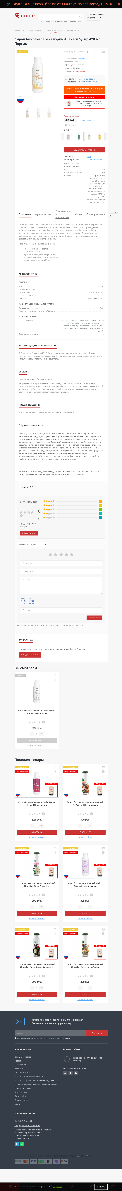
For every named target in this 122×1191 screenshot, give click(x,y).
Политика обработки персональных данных (35, 1080)
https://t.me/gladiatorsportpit (76, 1073)
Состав (78, 214)
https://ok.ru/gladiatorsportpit (70, 1073)
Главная (18, 30)
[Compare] (103, 52)
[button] (95, 14)
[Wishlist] (95, 52)
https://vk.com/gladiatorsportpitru (65, 1073)
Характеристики (43, 214)
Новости (18, 1060)
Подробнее (57, 1187)
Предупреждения (95, 214)
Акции (17, 1104)
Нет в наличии (36, 740)
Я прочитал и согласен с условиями (44, 1038)
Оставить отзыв (94, 618)
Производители (22, 1100)
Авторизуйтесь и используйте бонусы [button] (88, 80)
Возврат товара (22, 1092)
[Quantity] (36, 734)
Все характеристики (94, 158)
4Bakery (81, 58)
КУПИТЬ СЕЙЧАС (37, 745)
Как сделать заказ (23, 1057)
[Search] (80, 17)
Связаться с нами (23, 1088)
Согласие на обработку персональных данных (36, 1084)
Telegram (17, 1144)
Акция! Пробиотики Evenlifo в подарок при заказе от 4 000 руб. (84, 90)
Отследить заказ (22, 1072)
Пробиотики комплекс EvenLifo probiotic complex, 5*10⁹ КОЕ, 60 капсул (88, 103)
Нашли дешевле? (87, 120)
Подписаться (97, 1033)
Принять (101, 1186)
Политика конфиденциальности (39, 1038)
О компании (20, 1064)
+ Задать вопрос (29, 654)
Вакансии (19, 1068)
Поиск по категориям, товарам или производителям (60, 21)
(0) (87, 51)
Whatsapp (22, 1144)
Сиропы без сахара (74, 30)
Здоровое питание (33, 30)
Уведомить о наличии (84, 150)
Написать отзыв (28, 533)
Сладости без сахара (54, 30)
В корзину (36, 832)
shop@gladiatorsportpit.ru (27, 1125)
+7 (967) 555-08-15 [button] (26, 1120)
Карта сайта (20, 1096)
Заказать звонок (93, 20)
